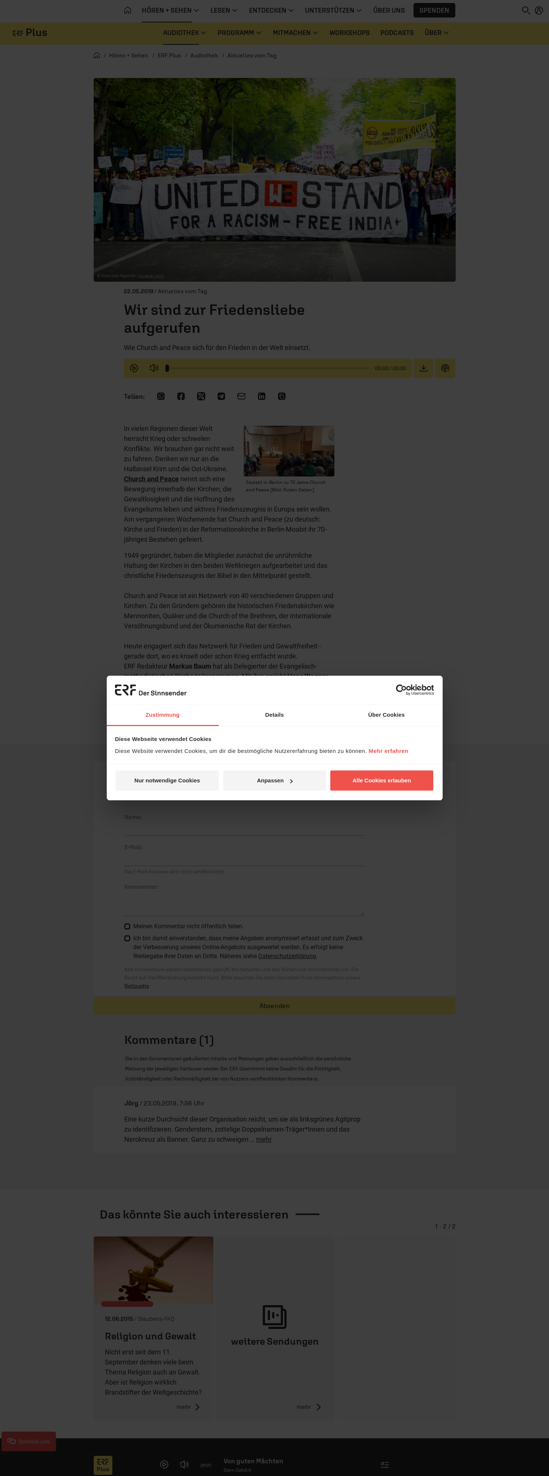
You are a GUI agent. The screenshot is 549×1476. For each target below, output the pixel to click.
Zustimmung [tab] (163, 715)
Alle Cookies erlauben (382, 780)
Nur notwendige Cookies (167, 780)
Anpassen (275, 780)
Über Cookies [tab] (386, 715)
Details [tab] (274, 715)
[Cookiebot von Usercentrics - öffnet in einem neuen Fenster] (401, 689)
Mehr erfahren (389, 751)
